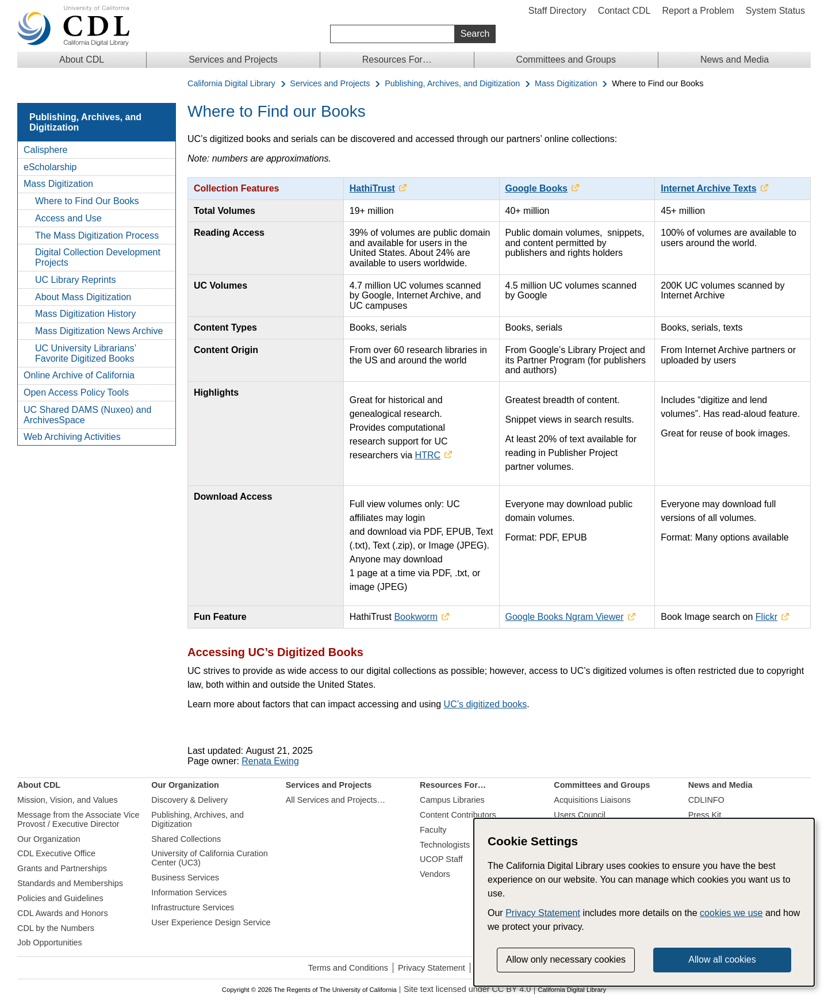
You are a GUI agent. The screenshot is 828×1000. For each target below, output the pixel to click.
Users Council (579, 814)
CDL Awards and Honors (62, 913)
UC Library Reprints (75, 280)
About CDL (81, 59)
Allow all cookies (722, 959)
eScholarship (50, 167)
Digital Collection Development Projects (97, 257)
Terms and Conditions (348, 967)
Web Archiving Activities (72, 437)
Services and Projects (233, 59)
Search (475, 34)
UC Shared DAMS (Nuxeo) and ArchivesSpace (87, 415)
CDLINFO (706, 799)
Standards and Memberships (70, 883)
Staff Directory (557, 11)
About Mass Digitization (83, 297)
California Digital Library (231, 83)
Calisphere (45, 150)
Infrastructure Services (192, 907)
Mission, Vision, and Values (67, 799)
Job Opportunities (49, 942)
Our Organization (48, 839)
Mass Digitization (566, 83)
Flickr (766, 617)
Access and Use (68, 218)
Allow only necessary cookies (566, 959)
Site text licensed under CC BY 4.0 (467, 989)
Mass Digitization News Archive (99, 331)
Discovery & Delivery (189, 799)
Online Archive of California (79, 375)
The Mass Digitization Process (97, 235)
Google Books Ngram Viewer (564, 617)
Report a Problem (698, 11)
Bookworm (416, 617)
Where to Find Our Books (87, 201)
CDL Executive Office (56, 853)
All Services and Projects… (336, 799)
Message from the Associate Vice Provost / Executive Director (78, 819)
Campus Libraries (452, 799)
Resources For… (397, 59)
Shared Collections (186, 839)
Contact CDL (624, 11)
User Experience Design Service (210, 922)
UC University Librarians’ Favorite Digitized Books (85, 353)
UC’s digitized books (485, 704)
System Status (775, 11)
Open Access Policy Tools (76, 392)
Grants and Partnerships (62, 868)
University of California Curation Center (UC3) (209, 858)
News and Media (734, 59)
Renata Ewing (270, 761)
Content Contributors (458, 814)
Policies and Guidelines (60, 898)
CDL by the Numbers (55, 928)
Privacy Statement (431, 967)
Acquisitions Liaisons (592, 799)
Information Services (189, 892)
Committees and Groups (566, 59)
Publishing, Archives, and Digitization (452, 83)
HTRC (427, 455)
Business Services (185, 877)
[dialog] (644, 902)
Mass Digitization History (85, 314)
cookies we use (731, 913)
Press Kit (705, 814)
